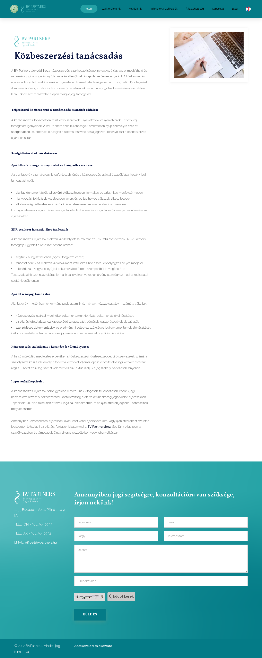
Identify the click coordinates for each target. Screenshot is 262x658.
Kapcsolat (218, 8)
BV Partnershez (99, 425)
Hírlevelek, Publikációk (163, 8)
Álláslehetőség (195, 8)
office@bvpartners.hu (41, 541)
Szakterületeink (111, 8)
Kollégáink (135, 8)
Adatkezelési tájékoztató (93, 645)
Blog (235, 8)
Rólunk (89, 8)
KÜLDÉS (90, 613)
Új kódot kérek (121, 595)
